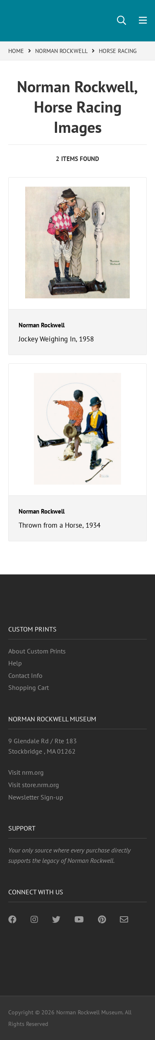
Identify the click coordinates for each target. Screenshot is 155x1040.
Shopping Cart (28, 687)
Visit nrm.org (26, 772)
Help (15, 663)
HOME (16, 51)
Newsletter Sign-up (35, 797)
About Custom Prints (37, 651)
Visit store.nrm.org (33, 785)
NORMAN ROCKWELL (61, 51)
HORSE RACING (118, 51)
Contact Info (25, 675)
